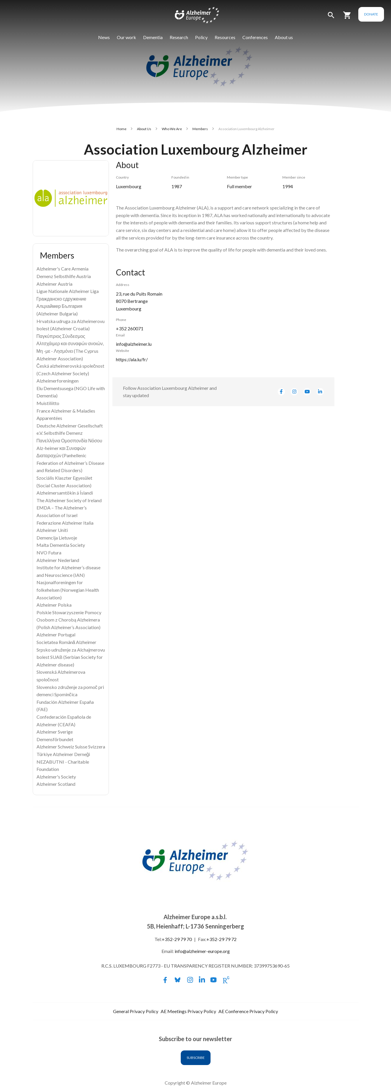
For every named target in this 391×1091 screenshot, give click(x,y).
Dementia (153, 37)
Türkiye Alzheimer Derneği (63, 754)
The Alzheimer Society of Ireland (69, 500)
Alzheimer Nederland (58, 560)
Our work (126, 37)
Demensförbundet (55, 739)
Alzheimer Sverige (55, 731)
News (104, 37)
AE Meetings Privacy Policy (188, 1011)
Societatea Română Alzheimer (67, 642)
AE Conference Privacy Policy (248, 1011)
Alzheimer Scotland (56, 784)
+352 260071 (129, 328)
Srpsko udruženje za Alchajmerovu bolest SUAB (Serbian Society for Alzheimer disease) (71, 657)
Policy (201, 37)
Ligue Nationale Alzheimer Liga (68, 291)
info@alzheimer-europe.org (202, 951)
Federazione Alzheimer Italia (65, 523)
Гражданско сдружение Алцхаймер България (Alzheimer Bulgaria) (61, 306)
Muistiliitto (48, 403)
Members (200, 129)
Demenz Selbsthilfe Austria (64, 276)
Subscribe (196, 1057)
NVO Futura (49, 552)
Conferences (255, 37)
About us (284, 37)
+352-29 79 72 (221, 939)
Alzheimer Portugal (56, 634)
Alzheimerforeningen (58, 380)
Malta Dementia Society (61, 545)
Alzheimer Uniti (52, 530)
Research (179, 37)
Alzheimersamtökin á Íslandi (65, 492)
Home (121, 129)
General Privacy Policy (135, 1011)
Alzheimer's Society (56, 776)
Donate (371, 14)
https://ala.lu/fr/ (132, 359)
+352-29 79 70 (177, 939)
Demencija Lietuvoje (57, 537)
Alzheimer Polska (54, 605)
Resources (225, 37)
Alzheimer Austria (54, 284)
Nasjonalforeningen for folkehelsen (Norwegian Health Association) (68, 589)
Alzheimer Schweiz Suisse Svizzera (71, 746)
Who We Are (172, 129)
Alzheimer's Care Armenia (62, 268)
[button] (331, 17)
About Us (144, 129)
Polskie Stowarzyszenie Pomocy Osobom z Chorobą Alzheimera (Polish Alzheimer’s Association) (69, 620)
